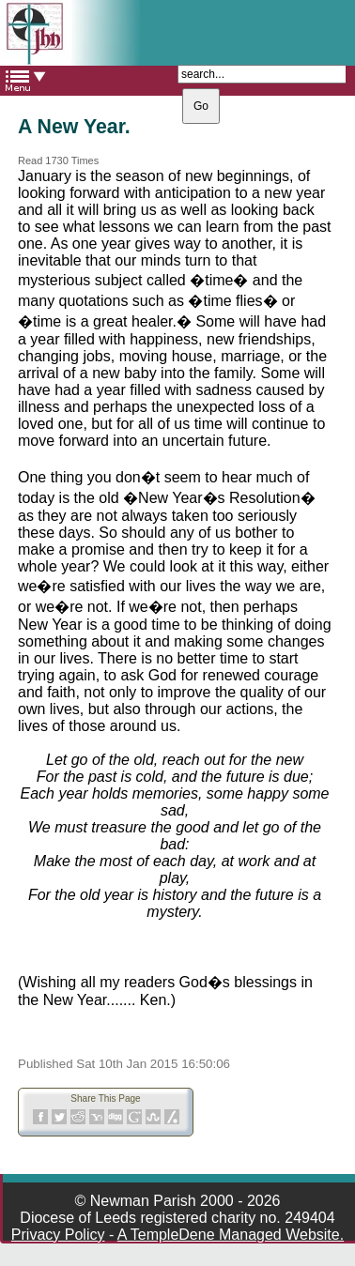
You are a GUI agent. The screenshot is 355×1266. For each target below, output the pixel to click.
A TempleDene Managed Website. (230, 1235)
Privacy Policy (58, 1235)
